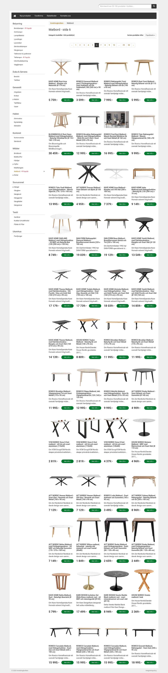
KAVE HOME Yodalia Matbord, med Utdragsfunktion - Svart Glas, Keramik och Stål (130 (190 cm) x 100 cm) (88, 292)
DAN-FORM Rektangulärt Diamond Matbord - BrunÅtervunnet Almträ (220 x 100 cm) (88, 241)
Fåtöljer (16, 160)
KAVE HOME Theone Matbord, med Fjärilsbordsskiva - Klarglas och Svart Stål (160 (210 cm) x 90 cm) (61, 343)
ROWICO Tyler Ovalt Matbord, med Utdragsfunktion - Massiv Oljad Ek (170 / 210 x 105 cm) (61, 189)
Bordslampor (23, 28)
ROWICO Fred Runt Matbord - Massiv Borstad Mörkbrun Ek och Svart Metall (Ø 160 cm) (115, 136)
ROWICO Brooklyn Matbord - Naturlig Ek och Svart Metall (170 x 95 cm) (115, 342)
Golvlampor (18, 32)
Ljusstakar (18, 43)
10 (114, 45)
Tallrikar (17, 80)
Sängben (17, 190)
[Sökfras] (125, 6)
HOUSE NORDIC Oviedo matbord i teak (140, 596)
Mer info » (67, 100)
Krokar (16, 96)
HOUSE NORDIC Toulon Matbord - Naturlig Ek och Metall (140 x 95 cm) (86, 342)
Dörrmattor (18, 118)
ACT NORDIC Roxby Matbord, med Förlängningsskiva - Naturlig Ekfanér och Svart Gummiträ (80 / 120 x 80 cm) (143, 547)
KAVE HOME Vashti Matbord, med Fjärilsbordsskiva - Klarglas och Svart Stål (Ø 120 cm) (143, 241)
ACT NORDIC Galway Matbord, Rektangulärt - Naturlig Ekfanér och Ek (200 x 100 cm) (143, 497)
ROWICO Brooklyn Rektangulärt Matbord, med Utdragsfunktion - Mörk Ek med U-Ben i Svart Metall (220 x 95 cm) (88, 137)
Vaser (16, 106)
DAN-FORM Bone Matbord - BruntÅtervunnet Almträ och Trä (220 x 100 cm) (115, 240)
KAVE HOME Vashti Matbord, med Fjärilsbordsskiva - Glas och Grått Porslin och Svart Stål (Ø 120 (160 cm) (143, 292)
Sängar (16, 187)
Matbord (21, 171)
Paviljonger (18, 236)
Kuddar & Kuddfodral (21, 221)
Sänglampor (18, 50)
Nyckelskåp (18, 122)
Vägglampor (18, 65)
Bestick (16, 77)
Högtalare (17, 92)
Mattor (16, 99)
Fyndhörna (39, 16)
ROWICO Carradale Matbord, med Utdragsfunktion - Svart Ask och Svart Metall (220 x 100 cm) (60, 649)
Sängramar (18, 205)
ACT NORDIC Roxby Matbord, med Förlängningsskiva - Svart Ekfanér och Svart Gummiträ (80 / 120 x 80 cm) (116, 547)
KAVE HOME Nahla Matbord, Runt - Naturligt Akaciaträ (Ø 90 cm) (60, 597)
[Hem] (14, 16)
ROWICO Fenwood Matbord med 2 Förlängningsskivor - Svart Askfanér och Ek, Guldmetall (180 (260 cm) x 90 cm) (88, 85)
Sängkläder (18, 201)
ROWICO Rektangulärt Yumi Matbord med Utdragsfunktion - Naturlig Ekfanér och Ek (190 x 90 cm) (116, 84)
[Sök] (154, 6)
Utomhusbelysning (21, 61)
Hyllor (16, 164)
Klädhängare (18, 168)
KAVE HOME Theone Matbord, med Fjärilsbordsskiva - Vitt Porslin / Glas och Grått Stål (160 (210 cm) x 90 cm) (61, 292)
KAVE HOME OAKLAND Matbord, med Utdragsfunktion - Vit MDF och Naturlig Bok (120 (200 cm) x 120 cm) (61, 241)
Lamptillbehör (19, 35)
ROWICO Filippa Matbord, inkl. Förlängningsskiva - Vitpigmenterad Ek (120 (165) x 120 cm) (88, 394)
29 (124, 45)
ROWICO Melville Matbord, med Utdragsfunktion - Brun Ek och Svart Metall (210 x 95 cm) (116, 393)
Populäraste (150, 35)
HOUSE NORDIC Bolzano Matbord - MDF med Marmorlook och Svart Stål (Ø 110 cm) (143, 445)
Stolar (16, 175)
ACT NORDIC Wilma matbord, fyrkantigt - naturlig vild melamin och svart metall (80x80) (88, 547)
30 (129, 45)
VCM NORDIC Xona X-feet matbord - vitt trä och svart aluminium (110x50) (59, 444)
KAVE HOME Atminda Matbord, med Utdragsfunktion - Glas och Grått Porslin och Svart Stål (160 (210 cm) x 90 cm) (116, 292)
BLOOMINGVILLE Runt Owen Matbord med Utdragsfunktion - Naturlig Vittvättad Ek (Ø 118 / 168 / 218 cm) (61, 137)
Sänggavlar (18, 198)
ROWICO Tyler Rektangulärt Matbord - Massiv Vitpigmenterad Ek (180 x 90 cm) (142, 137)
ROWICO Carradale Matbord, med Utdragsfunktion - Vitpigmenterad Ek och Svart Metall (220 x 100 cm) (87, 649)
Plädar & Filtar (19, 224)
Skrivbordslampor (20, 46)
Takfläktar (17, 103)
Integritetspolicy (151, 670)
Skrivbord (17, 141)
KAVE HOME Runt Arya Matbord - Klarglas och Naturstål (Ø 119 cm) (58, 83)
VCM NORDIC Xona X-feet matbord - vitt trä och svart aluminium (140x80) (114, 444)
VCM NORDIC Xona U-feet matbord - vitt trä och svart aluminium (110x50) (86, 444)
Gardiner (17, 217)
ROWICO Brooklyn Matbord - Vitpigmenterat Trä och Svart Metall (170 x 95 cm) (60, 393)
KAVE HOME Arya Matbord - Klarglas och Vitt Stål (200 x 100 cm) (115, 189)
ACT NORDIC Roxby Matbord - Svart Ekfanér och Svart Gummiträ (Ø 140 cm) (143, 393)
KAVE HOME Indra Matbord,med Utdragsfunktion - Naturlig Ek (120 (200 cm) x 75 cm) (143, 190)
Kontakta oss (65, 16)
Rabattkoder (52, 16)
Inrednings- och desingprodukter (30, 6)
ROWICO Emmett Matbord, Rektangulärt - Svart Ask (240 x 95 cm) (143, 648)
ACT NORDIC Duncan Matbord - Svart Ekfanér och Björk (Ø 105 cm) (88, 189)
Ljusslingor (18, 39)
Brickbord (17, 153)
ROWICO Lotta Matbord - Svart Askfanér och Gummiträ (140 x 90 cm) (116, 497)
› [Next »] (133, 45)
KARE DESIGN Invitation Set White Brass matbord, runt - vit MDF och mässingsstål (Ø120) (88, 597)
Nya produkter (25, 16)
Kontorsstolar (19, 138)
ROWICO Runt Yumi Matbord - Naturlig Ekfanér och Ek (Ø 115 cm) (143, 83)
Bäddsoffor (18, 157)
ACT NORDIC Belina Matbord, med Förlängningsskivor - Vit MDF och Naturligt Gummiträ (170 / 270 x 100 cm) (60, 547)
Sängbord (17, 194)
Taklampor (22, 57)
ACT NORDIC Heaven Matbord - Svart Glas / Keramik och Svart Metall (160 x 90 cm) (61, 497)
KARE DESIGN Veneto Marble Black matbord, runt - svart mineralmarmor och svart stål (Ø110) (115, 598)
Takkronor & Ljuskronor (22, 54)
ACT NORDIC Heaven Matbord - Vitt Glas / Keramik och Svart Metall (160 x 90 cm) (88, 497)
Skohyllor (17, 126)
